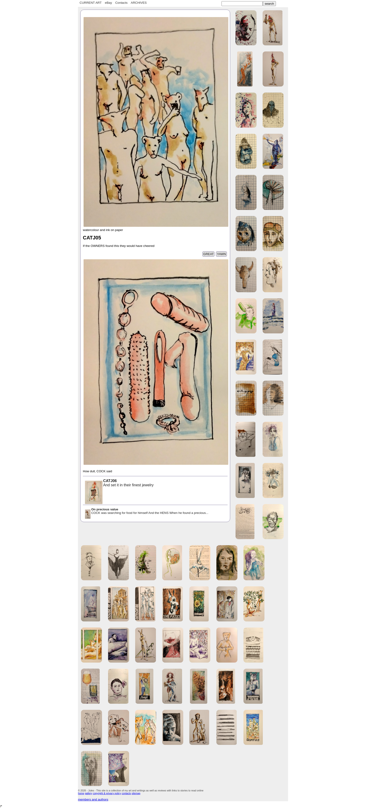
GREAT (208, 254)
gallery (88, 793)
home (81, 793)
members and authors (93, 799)
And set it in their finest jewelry (119, 483)
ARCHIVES (139, 2)
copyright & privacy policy (107, 793)
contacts (126, 793)
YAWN (221, 254)
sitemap (136, 793)
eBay (108, 2)
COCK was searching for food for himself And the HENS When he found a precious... (146, 511)
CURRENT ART (91, 2)
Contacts (121, 2)
